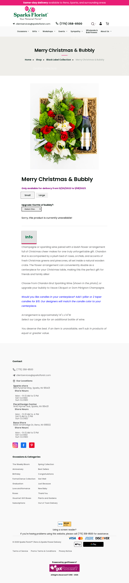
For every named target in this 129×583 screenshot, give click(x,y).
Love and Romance (21, 488)
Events (62, 31)
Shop (39, 59)
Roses (15, 493)
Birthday (16, 474)
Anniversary (18, 469)
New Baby (42, 488)
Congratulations (46, 474)
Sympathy (76, 31)
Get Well (42, 479)
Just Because (44, 483)
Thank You (43, 493)
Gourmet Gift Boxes (22, 498)
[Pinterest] (32, 445)
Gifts (34, 31)
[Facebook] (23, 445)
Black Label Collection (58, 59)
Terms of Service (20, 551)
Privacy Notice (65, 551)
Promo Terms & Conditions (43, 551)
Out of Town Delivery (48, 503)
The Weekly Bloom (21, 464)
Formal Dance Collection (24, 479)
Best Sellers (43, 469)
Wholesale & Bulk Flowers (92, 31)
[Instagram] (15, 445)
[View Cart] (107, 24)
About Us (105, 31)
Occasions (22, 31)
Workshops (48, 31)
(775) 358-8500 (68, 24)
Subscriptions (19, 503)
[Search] (93, 24)
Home (28, 59)
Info (29, 237)
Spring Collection (46, 464)
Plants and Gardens (47, 498)
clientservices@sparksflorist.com (31, 23)
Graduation (18, 483)
